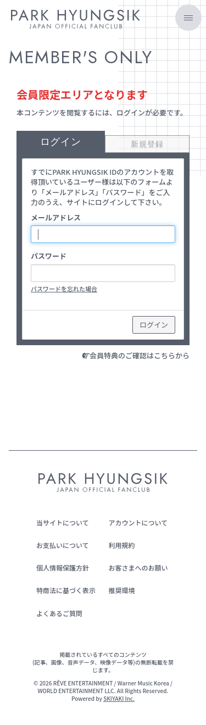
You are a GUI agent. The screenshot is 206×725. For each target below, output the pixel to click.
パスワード (48, 256)
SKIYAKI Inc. (119, 698)
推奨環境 (122, 590)
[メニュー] (188, 17)
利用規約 (122, 545)
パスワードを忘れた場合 (64, 288)
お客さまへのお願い (138, 567)
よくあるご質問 (59, 613)
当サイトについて (62, 522)
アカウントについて (138, 522)
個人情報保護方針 (62, 567)
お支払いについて (62, 545)
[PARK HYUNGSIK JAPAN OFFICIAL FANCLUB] (75, 21)
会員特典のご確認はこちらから (140, 355)
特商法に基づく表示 (66, 590)
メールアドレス (56, 218)
